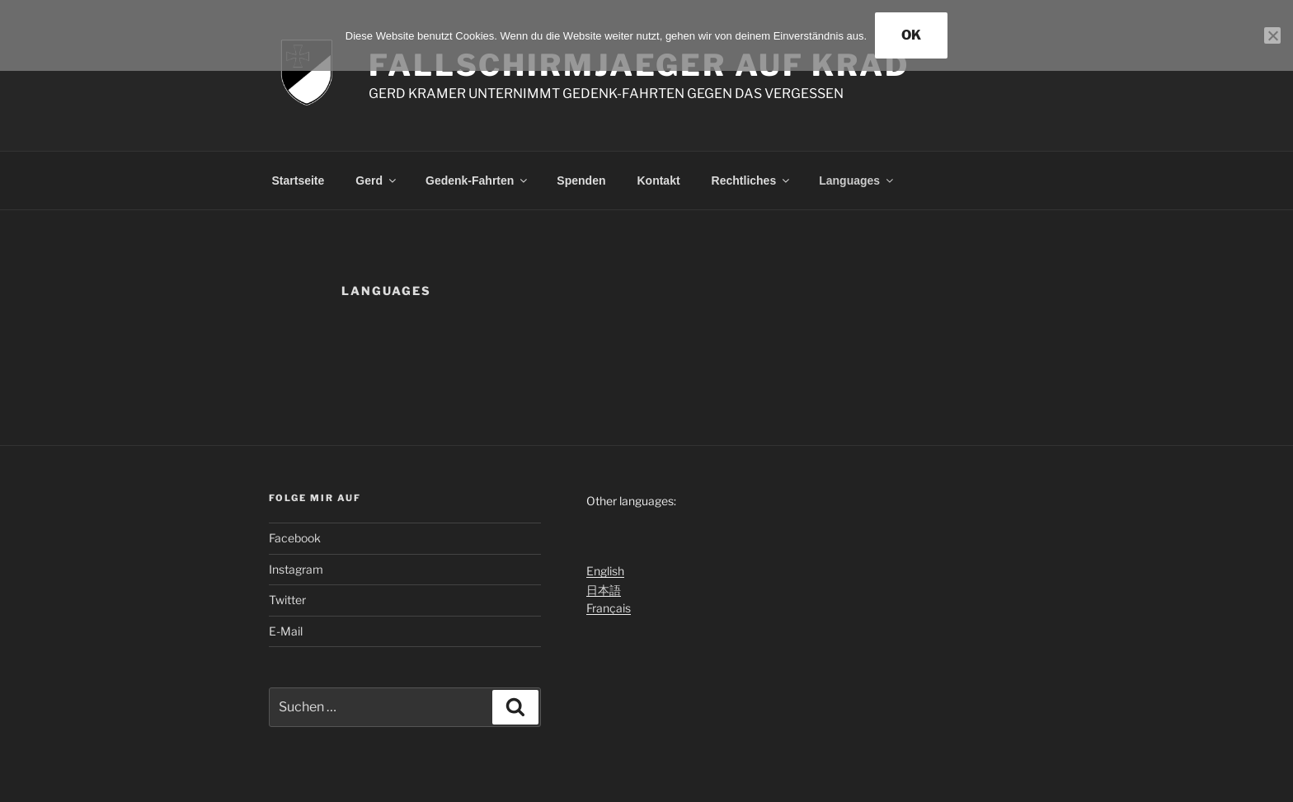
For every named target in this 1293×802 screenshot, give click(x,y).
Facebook (295, 538)
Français (608, 608)
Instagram (296, 569)
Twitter (287, 600)
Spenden (581, 180)
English (605, 571)
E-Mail (286, 631)
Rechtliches (752, 180)
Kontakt (658, 180)
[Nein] (1272, 35)
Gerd (376, 180)
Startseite (298, 180)
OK (911, 35)
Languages (857, 180)
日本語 (603, 590)
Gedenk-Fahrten (477, 180)
